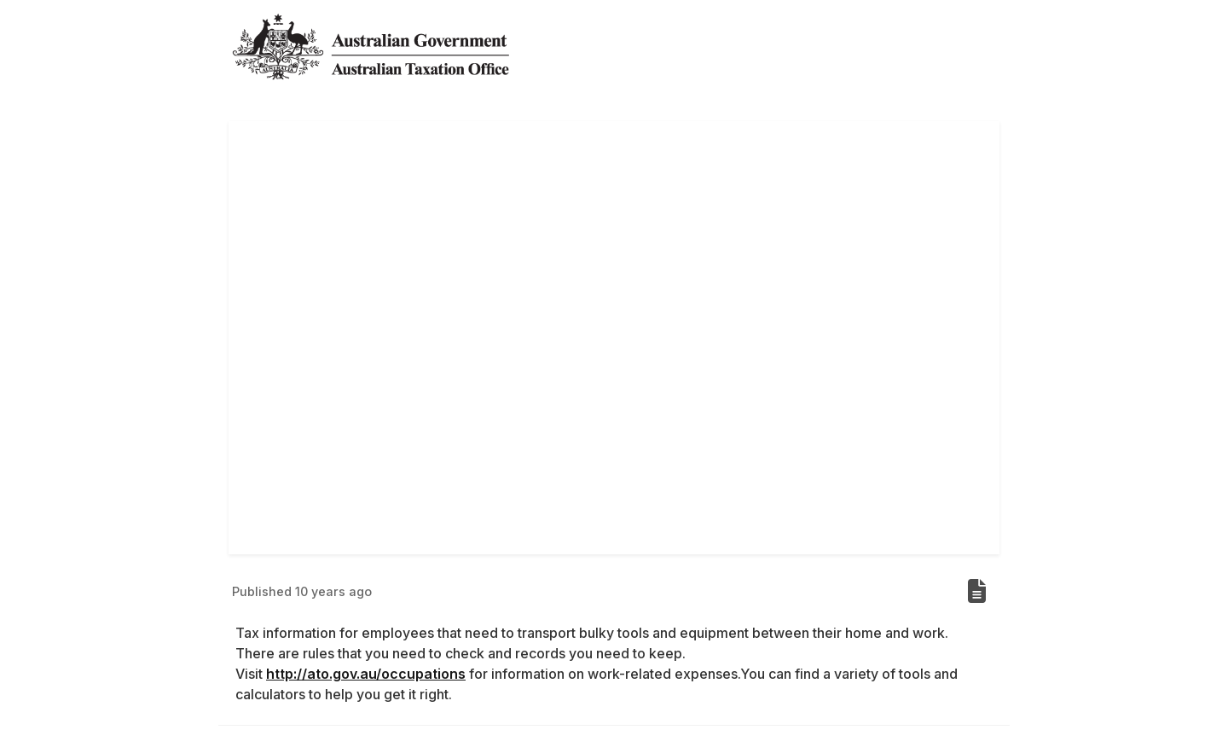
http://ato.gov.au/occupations (366, 673)
